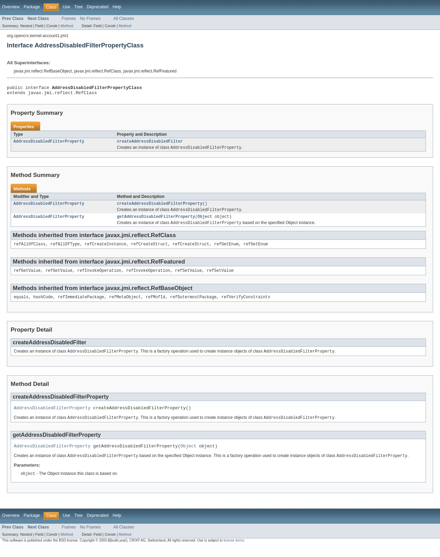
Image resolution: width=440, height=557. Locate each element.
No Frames (90, 18)
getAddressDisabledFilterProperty (156, 221)
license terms (233, 551)
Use (66, 6)
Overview (11, 6)
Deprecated (98, 6)
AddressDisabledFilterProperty (48, 144)
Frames (69, 18)
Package (32, 6)
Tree (78, 6)
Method (66, 26)
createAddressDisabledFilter (150, 144)
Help (116, 6)
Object (205, 221)
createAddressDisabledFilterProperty (159, 207)
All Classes (123, 18)
